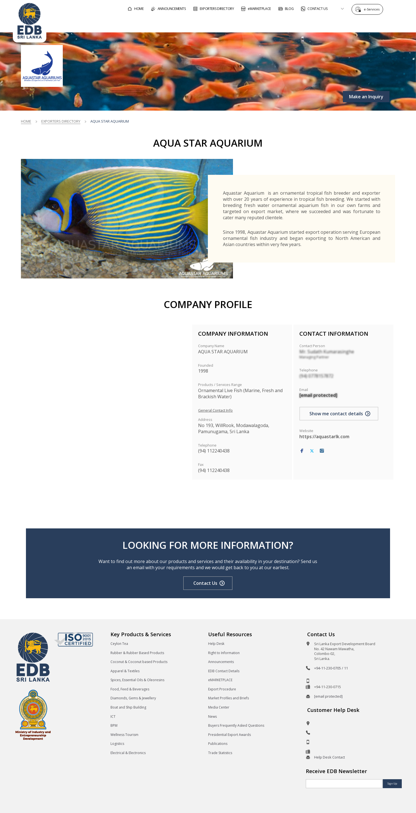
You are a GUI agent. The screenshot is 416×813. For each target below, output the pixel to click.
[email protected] (318, 395)
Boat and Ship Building (128, 707)
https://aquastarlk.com (324, 436)
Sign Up (392, 783)
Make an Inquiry (366, 97)
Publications (217, 743)
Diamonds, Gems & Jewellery (133, 698)
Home (26, 121)
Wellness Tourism (124, 734)
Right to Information (224, 652)
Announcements (221, 661)
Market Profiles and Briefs (228, 698)
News (212, 716)
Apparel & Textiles (125, 671)
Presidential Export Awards (229, 734)
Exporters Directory (60, 121)
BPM (113, 725)
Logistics (117, 743)
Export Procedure (222, 689)
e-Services (373, 9)
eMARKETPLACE (220, 680)
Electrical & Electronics (128, 752)
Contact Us (205, 583)
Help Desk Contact (329, 757)
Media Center (218, 707)
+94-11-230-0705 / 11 (331, 668)
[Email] (344, 783)
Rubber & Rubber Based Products (137, 652)
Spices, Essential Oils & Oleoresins (137, 680)
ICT (113, 716)
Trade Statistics (220, 752)
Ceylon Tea (119, 643)
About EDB (353, 23)
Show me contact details (336, 414)
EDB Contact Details (223, 671)
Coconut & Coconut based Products (138, 661)
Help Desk (216, 643)
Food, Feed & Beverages (129, 689)
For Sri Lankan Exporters (300, 23)
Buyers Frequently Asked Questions (236, 725)
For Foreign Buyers (239, 23)
